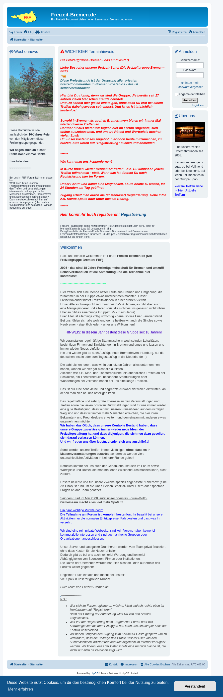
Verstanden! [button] (195, 686)
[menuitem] (29, 32)
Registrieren (198, 105)
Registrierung (133, 214)
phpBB (94, 673)
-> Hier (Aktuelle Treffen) (185, 192)
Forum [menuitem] (15, 32)
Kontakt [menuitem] (111, 664)
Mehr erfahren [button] (20, 689)
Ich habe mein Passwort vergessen (189, 85)
